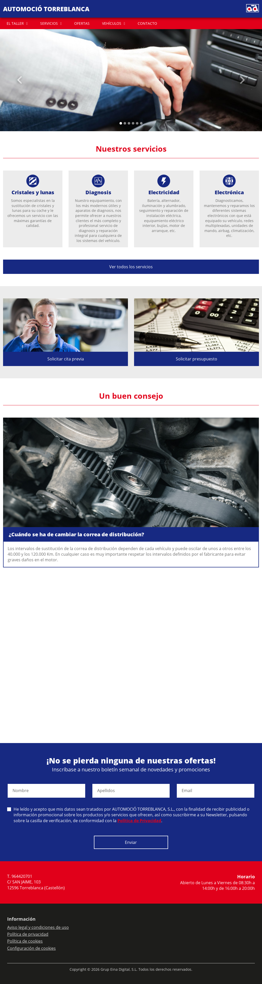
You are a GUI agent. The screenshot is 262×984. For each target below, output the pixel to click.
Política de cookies (25, 941)
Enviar (131, 842)
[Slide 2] (129, 123)
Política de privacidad (27, 934)
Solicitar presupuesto (196, 359)
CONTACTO (147, 23)
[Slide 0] (120, 123)
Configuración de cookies (31, 948)
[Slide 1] (125, 123)
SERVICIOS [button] (49, 23)
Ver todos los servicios (131, 267)
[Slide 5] (141, 123)
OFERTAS (82, 23)
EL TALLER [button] (15, 23)
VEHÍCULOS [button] (111, 23)
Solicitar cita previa (65, 359)
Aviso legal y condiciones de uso (38, 927)
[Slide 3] (133, 123)
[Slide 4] (137, 123)
